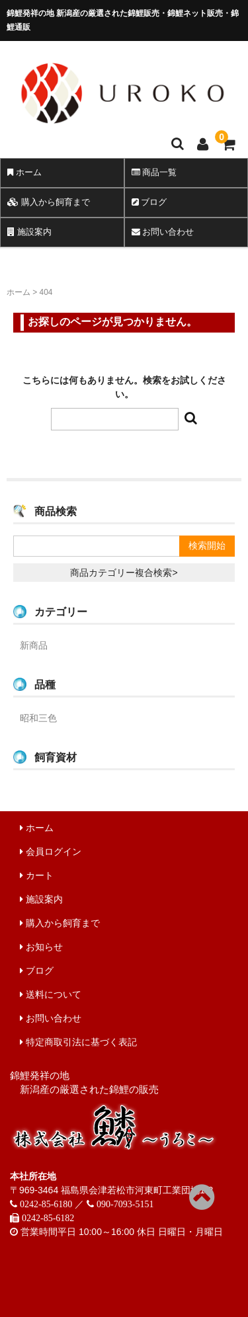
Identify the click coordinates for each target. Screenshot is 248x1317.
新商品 (34, 645)
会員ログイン (50, 851)
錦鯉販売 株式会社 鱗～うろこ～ (122, 129)
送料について (50, 994)
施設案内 (29, 232)
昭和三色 (38, 718)
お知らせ (41, 946)
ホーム (24, 172)
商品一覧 (154, 172)
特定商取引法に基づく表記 (78, 1042)
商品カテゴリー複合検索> (123, 572)
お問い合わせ (163, 232)
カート (37, 875)
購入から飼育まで (48, 202)
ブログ (149, 202)
